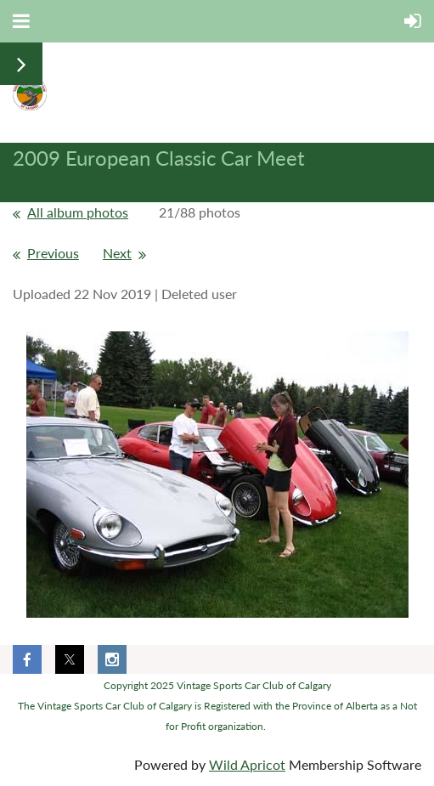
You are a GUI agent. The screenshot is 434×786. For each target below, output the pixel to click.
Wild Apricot (247, 764)
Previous (53, 253)
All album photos (77, 212)
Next (117, 253)
